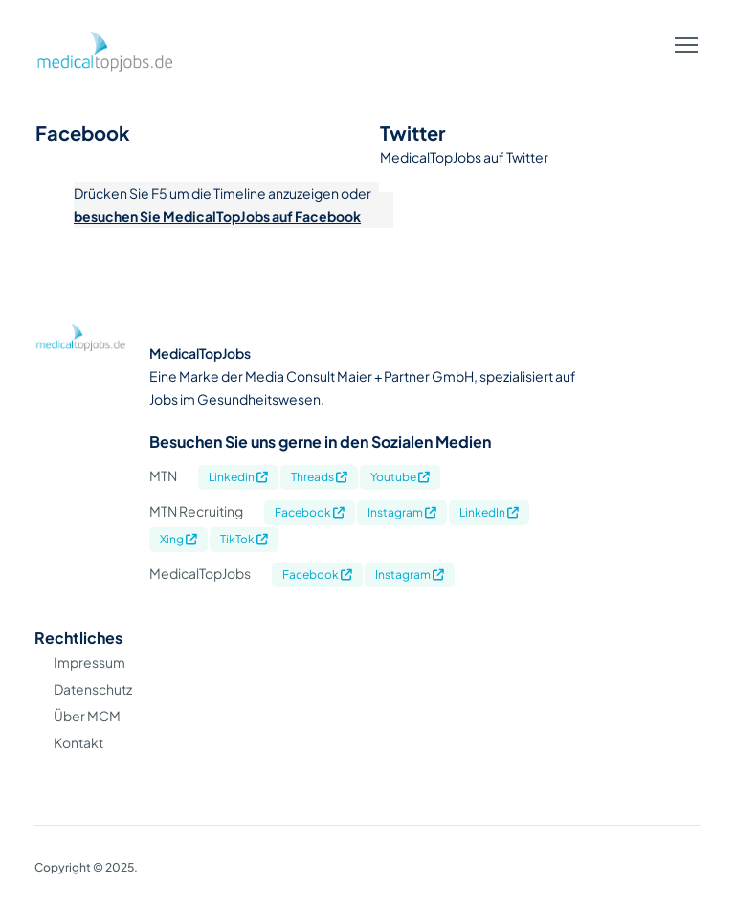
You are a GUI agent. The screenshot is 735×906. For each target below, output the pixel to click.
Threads (319, 477)
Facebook (310, 512)
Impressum (89, 662)
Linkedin (238, 477)
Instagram (402, 512)
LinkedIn (489, 512)
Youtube (400, 477)
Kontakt (78, 742)
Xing (178, 539)
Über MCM (87, 715)
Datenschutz (93, 688)
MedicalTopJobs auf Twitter (464, 157)
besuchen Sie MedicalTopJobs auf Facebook (217, 216)
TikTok (244, 539)
